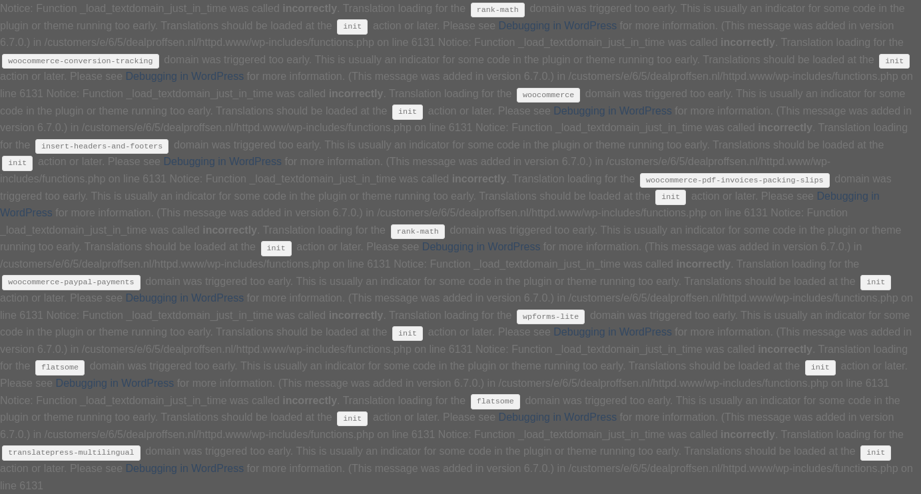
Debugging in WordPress (558, 25)
